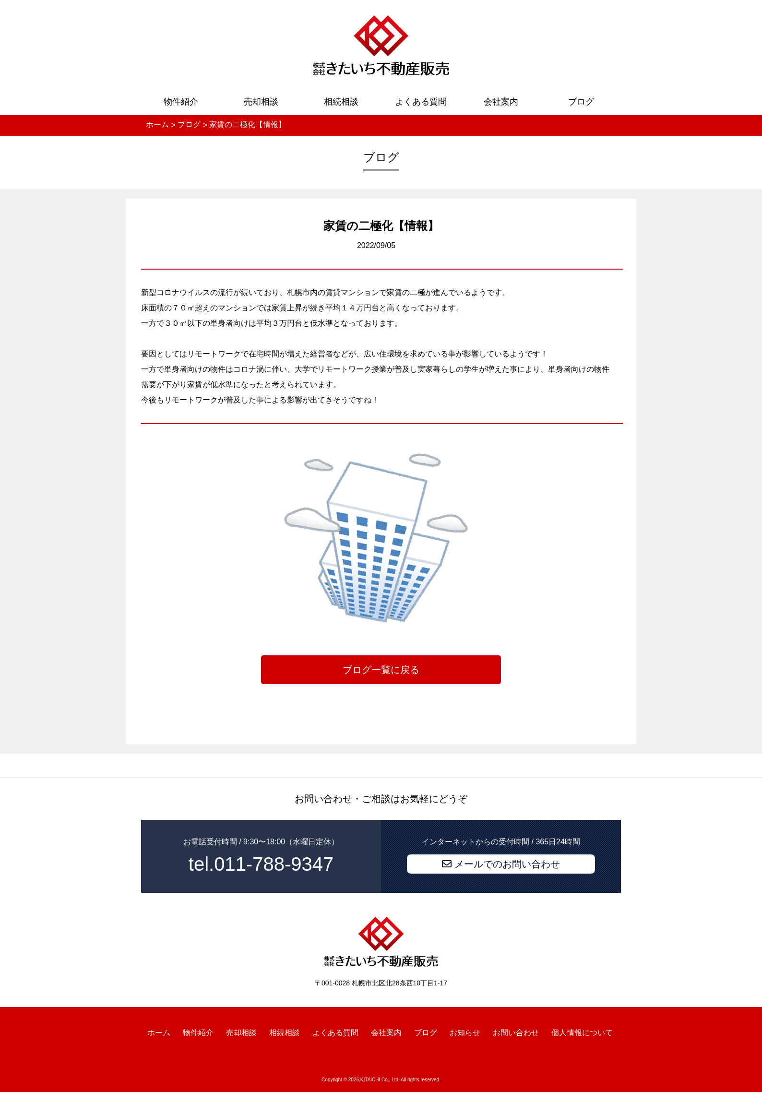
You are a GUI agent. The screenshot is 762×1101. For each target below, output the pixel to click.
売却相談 (261, 102)
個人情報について (582, 1032)
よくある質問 (421, 102)
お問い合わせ (516, 1032)
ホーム (158, 1032)
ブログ (581, 102)
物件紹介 (181, 102)
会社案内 (501, 102)
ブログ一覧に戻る (381, 669)
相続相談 (341, 102)
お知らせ (465, 1032)
